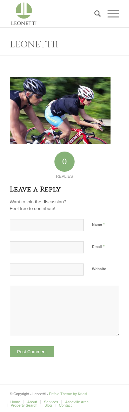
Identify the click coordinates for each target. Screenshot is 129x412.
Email (98, 246)
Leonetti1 (34, 45)
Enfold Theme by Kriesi (68, 394)
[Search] (94, 13)
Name (98, 224)
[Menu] (110, 13)
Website (99, 269)
